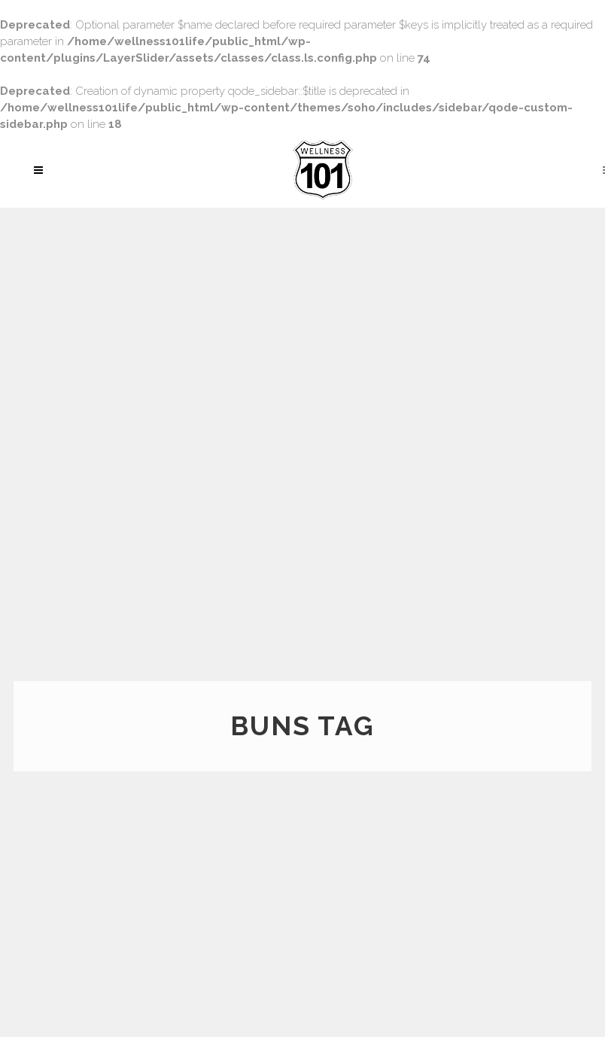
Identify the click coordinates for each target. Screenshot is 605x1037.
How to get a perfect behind (237, 808)
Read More (55, 937)
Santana (553, 909)
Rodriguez (559, 921)
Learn (546, 986)
